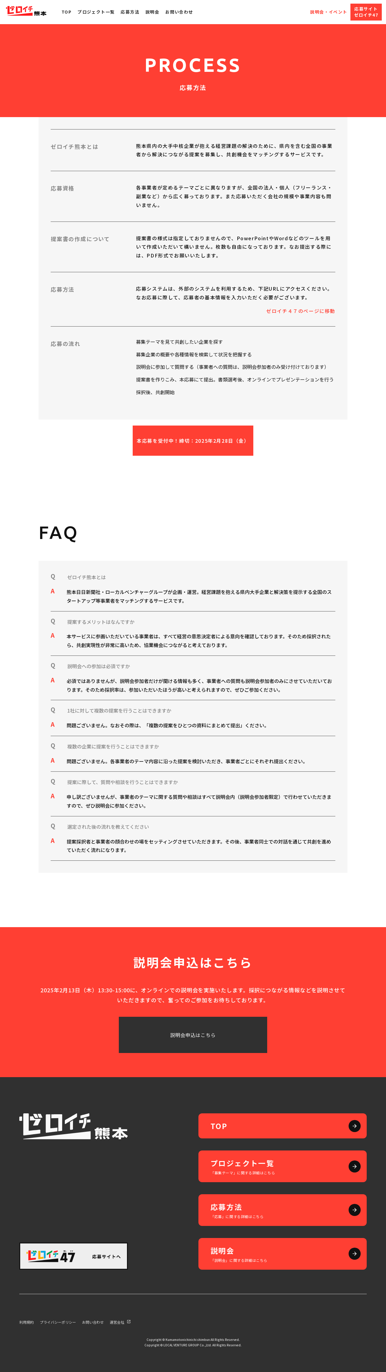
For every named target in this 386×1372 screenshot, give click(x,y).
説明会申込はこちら (193, 1035)
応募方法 (130, 12)
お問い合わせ (179, 12)
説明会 (152, 12)
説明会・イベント (328, 12)
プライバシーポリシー (58, 1322)
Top (66, 12)
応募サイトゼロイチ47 (366, 12)
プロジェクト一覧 (96, 12)
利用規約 (26, 1322)
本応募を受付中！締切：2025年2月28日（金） (193, 440)
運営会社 (121, 1322)
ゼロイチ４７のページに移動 (300, 310)
